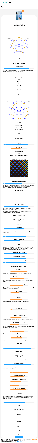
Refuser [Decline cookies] (28, 439)
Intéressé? (19, 437)
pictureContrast (19, 198)
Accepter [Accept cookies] (34, 439)
